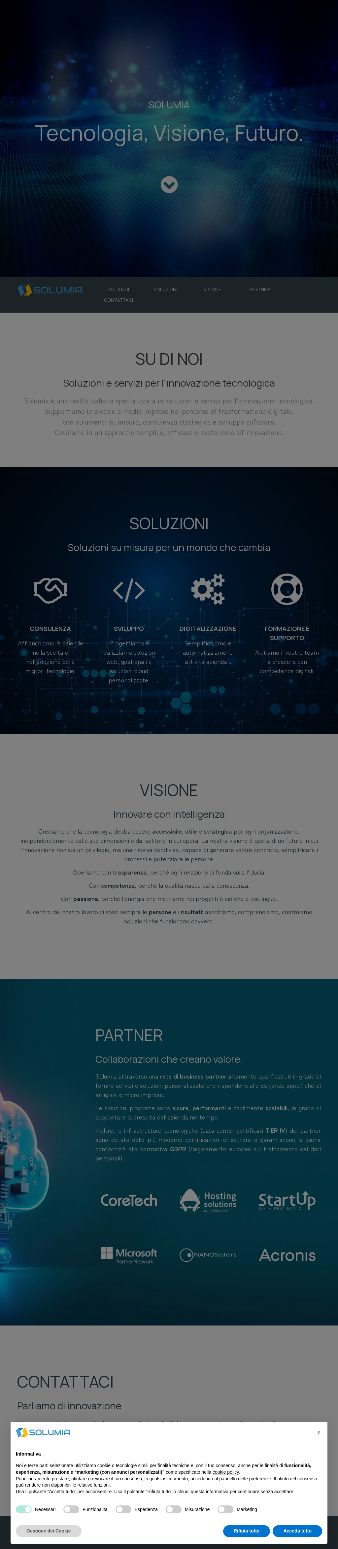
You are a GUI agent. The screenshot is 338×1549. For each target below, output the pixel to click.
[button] (319, 1432)
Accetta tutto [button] (297, 1530)
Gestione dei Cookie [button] (48, 1530)
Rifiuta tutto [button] (247, 1530)
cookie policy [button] (226, 1472)
